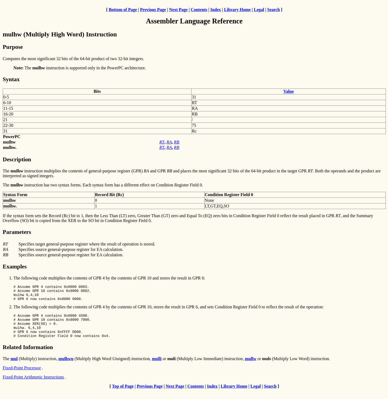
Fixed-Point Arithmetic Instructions (33, 385)
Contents (199, 9)
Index (215, 9)
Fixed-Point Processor (22, 376)
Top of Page (123, 394)
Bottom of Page (123, 9)
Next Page (178, 9)
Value (288, 91)
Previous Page (153, 9)
